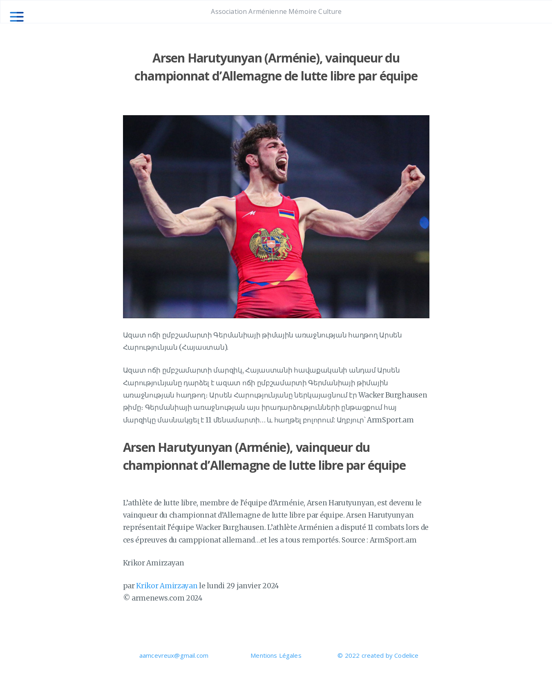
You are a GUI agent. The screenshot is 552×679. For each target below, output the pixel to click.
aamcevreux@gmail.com (173, 655)
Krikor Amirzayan (166, 585)
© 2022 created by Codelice (377, 655)
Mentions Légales (276, 655)
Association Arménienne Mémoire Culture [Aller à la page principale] (276, 11)
